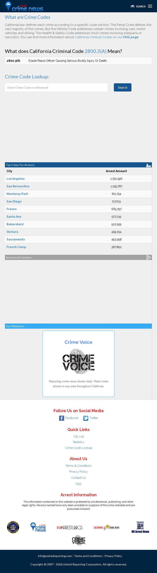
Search (122, 87)
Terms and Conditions (88, 556)
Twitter (90, 418)
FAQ (78, 484)
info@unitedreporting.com (55, 556)
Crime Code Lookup (78, 447)
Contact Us (78, 477)
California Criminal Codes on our (107, 37)
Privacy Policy (78, 471)
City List (78, 436)
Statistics (78, 442)
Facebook (68, 418)
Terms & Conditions (78, 465)
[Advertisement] (78, 131)
